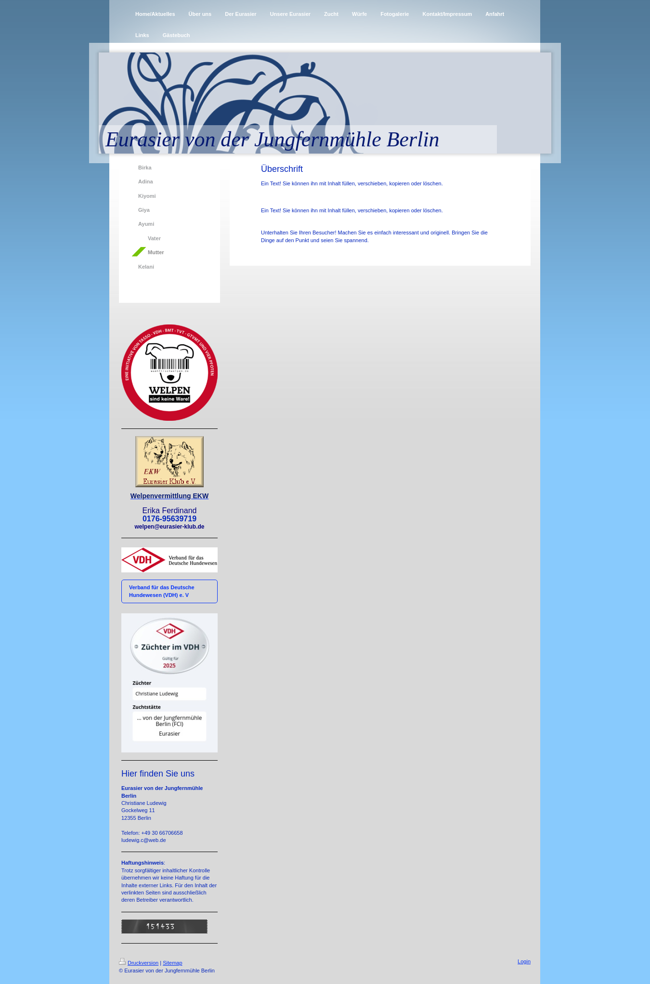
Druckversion (138, 963)
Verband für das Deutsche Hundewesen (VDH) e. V (162, 590)
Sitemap (172, 963)
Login (524, 961)
